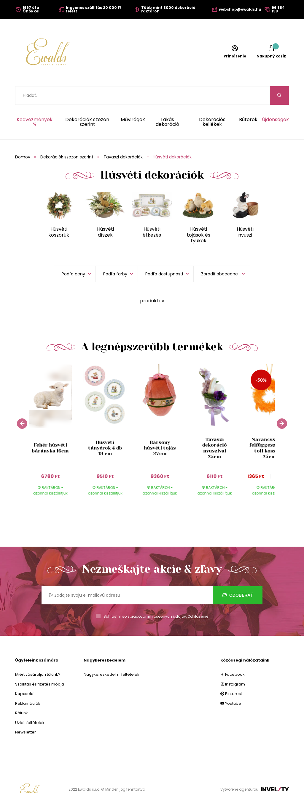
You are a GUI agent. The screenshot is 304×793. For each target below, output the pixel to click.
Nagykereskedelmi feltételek (111, 656)
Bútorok (248, 101)
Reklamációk (27, 685)
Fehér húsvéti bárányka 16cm (50, 429)
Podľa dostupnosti (164, 255)
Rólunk (21, 694)
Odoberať (237, 576)
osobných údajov (170, 597)
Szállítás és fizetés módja (39, 665)
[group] (56, 415)
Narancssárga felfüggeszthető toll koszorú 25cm (269, 429)
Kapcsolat (25, 675)
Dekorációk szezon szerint (87, 103)
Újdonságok (275, 101)
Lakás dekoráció (167, 103)
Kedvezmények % (34, 103)
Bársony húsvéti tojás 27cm (160, 429)
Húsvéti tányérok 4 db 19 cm (105, 429)
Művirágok (133, 101)
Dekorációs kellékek (212, 103)
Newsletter (25, 713)
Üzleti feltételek (29, 704)
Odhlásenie (197, 597)
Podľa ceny (73, 255)
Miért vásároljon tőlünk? (38, 656)
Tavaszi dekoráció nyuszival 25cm (214, 429)
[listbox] (221, 255)
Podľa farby (115, 255)
